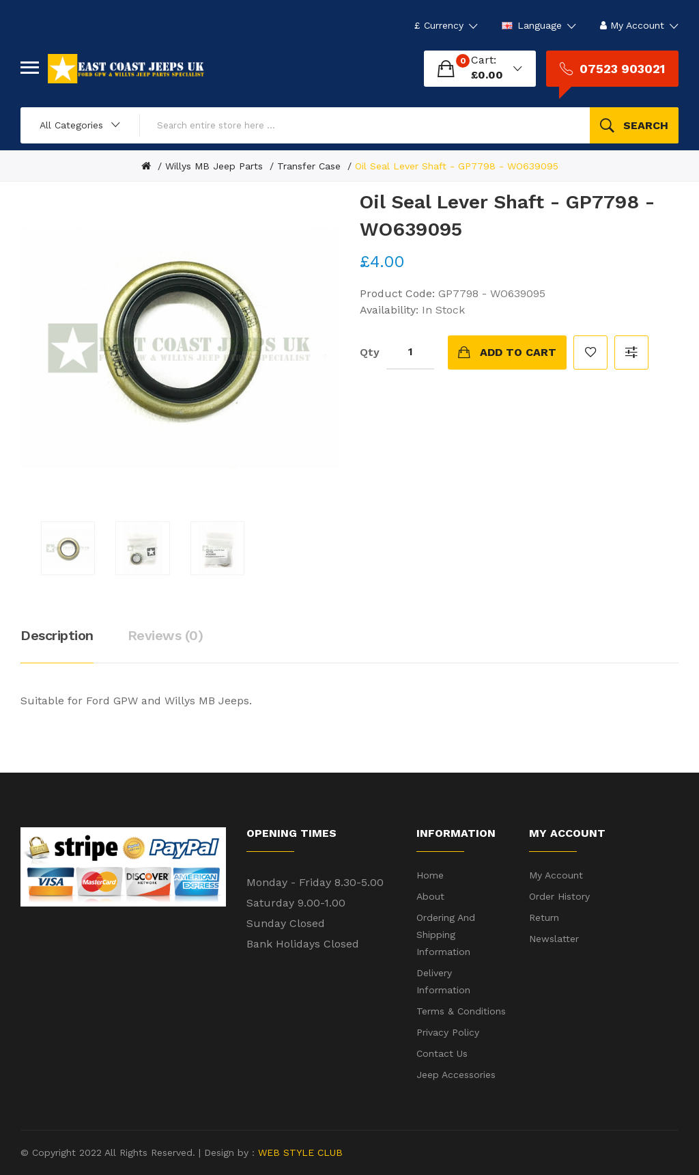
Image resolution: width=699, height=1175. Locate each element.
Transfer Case (309, 166)
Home (430, 875)
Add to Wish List (590, 352)
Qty (370, 352)
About (430, 896)
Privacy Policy (447, 1032)
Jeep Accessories (456, 1074)
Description (57, 635)
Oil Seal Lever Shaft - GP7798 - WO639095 (456, 166)
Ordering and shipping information (445, 934)
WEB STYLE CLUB (299, 1152)
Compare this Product (631, 352)
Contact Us (442, 1053)
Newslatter (554, 938)
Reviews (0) (165, 635)
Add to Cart (518, 352)
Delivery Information (443, 981)
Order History (559, 896)
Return (544, 917)
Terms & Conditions (461, 1011)
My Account (556, 875)
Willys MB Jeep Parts (214, 166)
